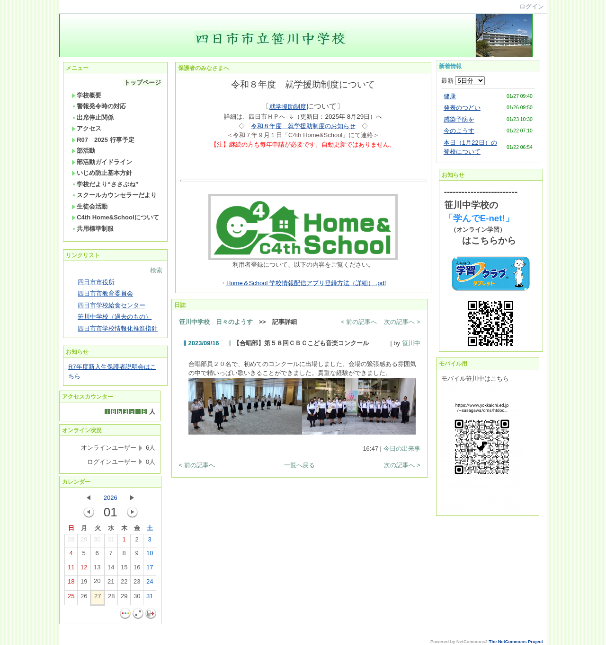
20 (97, 583)
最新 (463, 80)
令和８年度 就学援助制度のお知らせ (303, 126)
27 (97, 598)
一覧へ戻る (299, 465)
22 (124, 583)
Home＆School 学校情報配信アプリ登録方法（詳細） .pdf (306, 283)
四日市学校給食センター (111, 305)
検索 (156, 270)
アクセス (86, 128)
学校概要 (86, 95)
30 (97, 541)
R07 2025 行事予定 (102, 139)
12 (83, 569)
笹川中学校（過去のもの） (115, 316)
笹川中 (411, 343)
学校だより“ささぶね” (104, 184)
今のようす (459, 130)
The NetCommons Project (516, 641)
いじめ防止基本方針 (101, 172)
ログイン (531, 6)
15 (124, 569)
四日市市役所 (96, 282)
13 (97, 569)
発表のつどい (462, 107)
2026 (110, 497)
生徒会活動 (89, 206)
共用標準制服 (92, 228)
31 (110, 541)
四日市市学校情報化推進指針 (118, 328)
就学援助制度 (287, 106)
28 (71, 541)
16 (137, 569)
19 (83, 583)
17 (149, 569)
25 (71, 598)
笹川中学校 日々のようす (216, 321)
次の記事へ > (402, 321)
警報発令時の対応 (98, 106)
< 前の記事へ (359, 321)
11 (71, 569)
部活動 (83, 150)
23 (137, 583)
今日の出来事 (401, 448)
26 (83, 598)
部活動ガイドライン (101, 162)
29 (83, 541)
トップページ (142, 82)
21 (110, 583)
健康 (450, 96)
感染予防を (459, 119)
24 (149, 583)
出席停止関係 (92, 117)
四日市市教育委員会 (105, 293)
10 (149, 555)
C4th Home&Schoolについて (115, 217)
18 (71, 583)
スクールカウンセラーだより (114, 195)
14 (110, 569)
